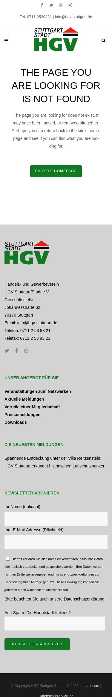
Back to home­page (56, 171)
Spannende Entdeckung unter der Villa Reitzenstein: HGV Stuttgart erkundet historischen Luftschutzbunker (54, 462)
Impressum (90, 686)
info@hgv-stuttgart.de (73, 17)
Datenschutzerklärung (84, 599)
